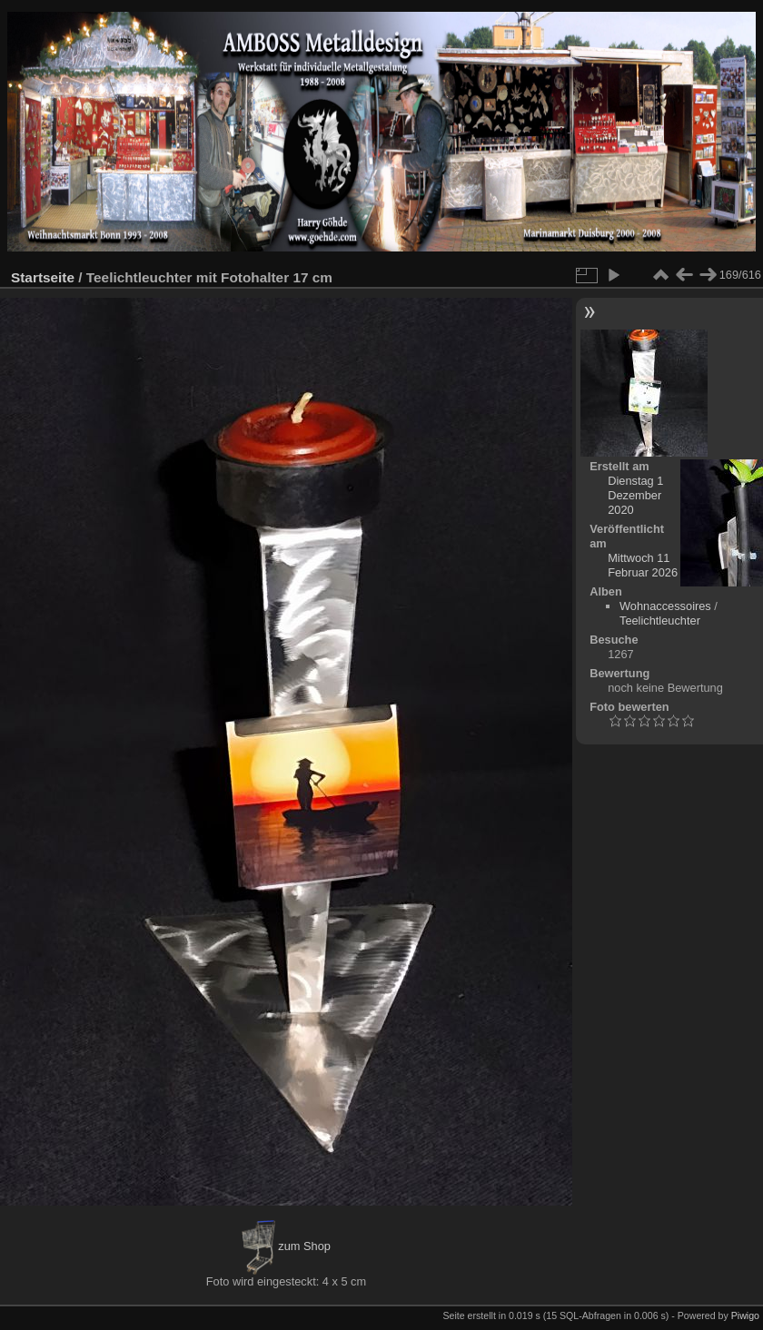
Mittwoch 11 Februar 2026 (643, 565)
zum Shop (286, 1246)
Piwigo (745, 1315)
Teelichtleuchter (659, 620)
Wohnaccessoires (665, 606)
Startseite (42, 277)
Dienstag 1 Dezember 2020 (635, 495)
